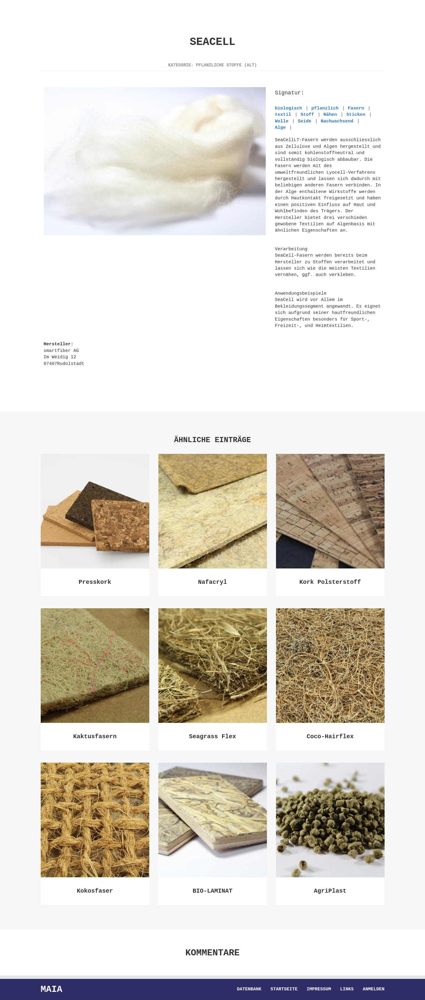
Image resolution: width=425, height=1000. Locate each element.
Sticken (355, 115)
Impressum (318, 989)
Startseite (283, 989)
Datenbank (249, 989)
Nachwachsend (337, 121)
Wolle (281, 121)
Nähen (330, 115)
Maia (51, 989)
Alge (280, 128)
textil (283, 115)
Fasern (356, 108)
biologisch (288, 108)
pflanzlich (324, 108)
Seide (304, 121)
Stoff (307, 115)
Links (347, 989)
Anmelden (373, 989)
